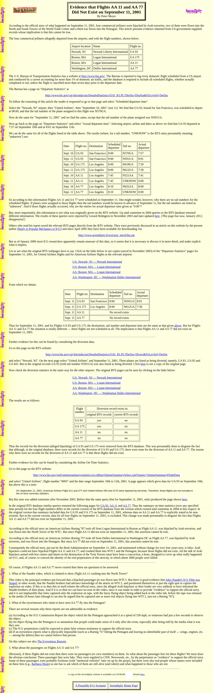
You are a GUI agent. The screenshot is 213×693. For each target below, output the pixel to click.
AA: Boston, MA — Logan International (96, 272)
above (177, 325)
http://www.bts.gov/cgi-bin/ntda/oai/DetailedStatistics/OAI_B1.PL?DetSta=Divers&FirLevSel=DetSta (106, 354)
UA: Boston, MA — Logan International (96, 266)
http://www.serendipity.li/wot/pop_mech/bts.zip (106, 235)
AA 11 (113, 505)
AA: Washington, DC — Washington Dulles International (106, 277)
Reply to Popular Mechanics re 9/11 (39, 228)
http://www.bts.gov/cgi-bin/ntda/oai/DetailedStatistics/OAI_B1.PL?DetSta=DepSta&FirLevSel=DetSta (106, 95)
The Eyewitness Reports (51, 641)
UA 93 (104, 505)
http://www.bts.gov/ (93, 76)
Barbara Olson (40, 664)
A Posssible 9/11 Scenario (90, 685)
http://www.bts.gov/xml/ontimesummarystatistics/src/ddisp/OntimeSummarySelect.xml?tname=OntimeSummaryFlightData (106, 475)
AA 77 (127, 505)
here (157, 216)
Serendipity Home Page (124, 685)
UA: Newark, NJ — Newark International (97, 261)
